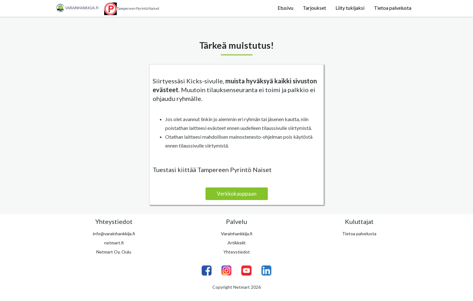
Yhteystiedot (236, 251)
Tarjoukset (314, 8)
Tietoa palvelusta (392, 8)
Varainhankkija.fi (236, 233)
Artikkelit (237, 242)
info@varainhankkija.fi (114, 233)
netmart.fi (114, 242)
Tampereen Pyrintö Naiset (131, 9)
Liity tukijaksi (349, 8)
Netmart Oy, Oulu (113, 251)
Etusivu (285, 8)
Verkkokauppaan (236, 193)
